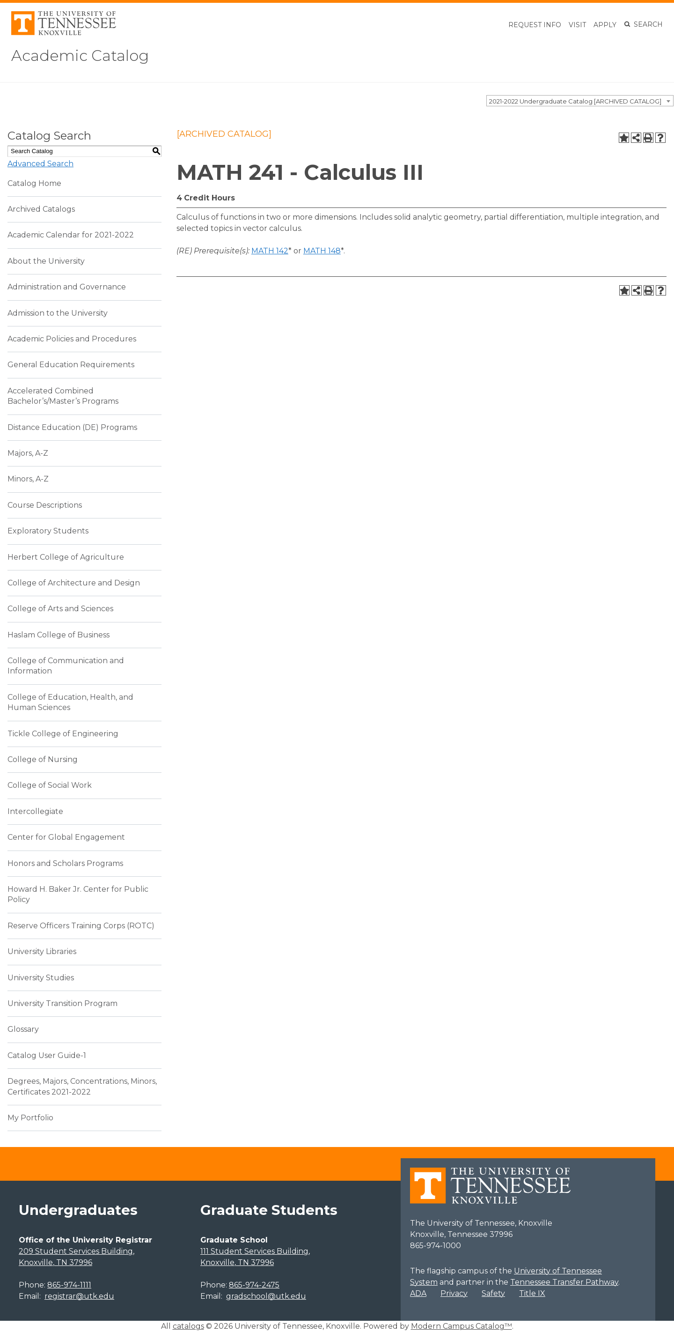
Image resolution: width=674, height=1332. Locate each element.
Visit (577, 25)
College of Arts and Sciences (60, 608)
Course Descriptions (44, 505)
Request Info (534, 25)
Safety (493, 1293)
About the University (46, 261)
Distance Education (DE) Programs (72, 427)
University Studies (40, 977)
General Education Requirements (70, 364)
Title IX (532, 1293)
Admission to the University (57, 313)
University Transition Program (62, 1003)
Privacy (454, 1293)
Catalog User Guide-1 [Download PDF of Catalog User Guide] (46, 1055)
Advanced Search (40, 163)
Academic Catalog (80, 55)
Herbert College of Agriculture (65, 557)
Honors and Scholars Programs (65, 863)
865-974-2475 (254, 1284)
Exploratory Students (47, 530)
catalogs (188, 1326)
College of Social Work (49, 785)
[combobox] (580, 100)
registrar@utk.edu (79, 1296)
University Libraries (41, 951)
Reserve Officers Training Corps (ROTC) (80, 925)
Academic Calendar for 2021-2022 (70, 234)
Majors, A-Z (27, 453)
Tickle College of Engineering (62, 733)
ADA (418, 1293)
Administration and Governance (66, 286)
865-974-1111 (69, 1284)
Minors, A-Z (28, 478)
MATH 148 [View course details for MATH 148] (322, 250)
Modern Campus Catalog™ (461, 1326)
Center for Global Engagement (66, 837)
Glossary (23, 1029)
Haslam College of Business (58, 634)
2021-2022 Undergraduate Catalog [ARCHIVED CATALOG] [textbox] (575, 101)
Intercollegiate (35, 811)
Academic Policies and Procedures (71, 338)
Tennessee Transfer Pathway (564, 1282)
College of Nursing (42, 759)
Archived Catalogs (41, 209)
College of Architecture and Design (73, 582)
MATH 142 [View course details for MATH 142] (269, 250)
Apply (604, 25)
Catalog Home (34, 183)
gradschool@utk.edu (266, 1296)
